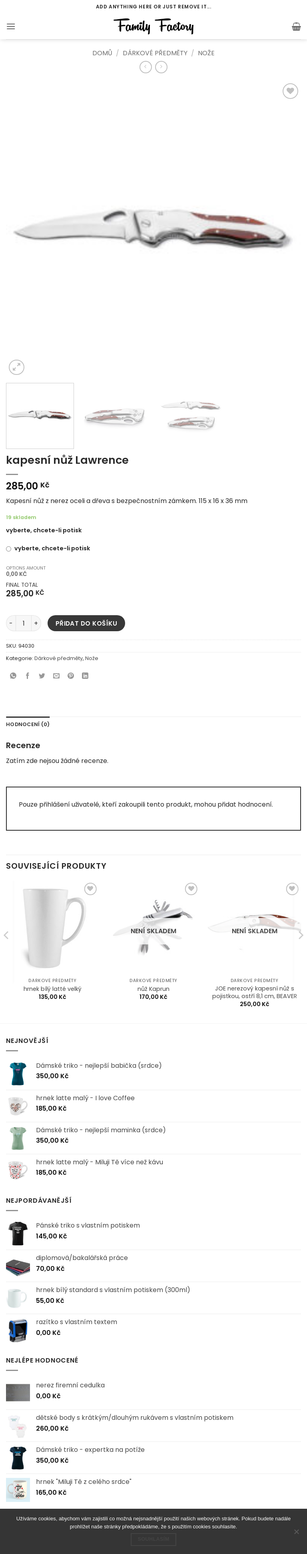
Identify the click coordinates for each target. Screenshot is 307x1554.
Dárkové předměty (155, 53)
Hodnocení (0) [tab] (28, 724)
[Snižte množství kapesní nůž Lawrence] (11, 623)
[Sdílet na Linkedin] (85, 676)
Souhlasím (153, 1539)
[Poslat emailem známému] (56, 676)
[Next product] (146, 67)
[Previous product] (161, 67)
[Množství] (24, 623)
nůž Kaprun (153, 989)
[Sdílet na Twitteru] (42, 676)
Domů (102, 53)
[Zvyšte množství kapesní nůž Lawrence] (36, 623)
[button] (11, 26)
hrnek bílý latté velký (53, 989)
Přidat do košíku (86, 623)
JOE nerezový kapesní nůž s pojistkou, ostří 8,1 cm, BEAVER (254, 992)
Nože (206, 53)
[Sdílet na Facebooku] (27, 676)
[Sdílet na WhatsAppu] (13, 676)
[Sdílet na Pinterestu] (71, 676)
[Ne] (296, 1534)
